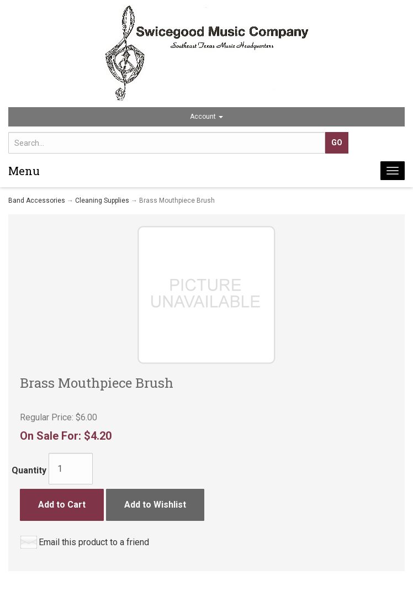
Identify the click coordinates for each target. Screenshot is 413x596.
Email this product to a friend (94, 542)
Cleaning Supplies (102, 200)
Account (206, 116)
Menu (24, 170)
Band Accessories (36, 200)
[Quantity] (71, 468)
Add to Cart (62, 504)
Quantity (29, 470)
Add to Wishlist (155, 504)
